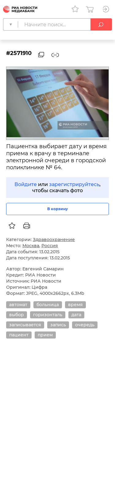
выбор (16, 314)
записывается (25, 325)
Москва (30, 245)
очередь (84, 325)
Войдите (25, 184)
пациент (19, 335)
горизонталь (47, 314)
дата (76, 314)
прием (45, 335)
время (75, 304)
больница (47, 304)
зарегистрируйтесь (74, 184)
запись (58, 325)
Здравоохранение (54, 239)
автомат (18, 304)
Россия (49, 245)
